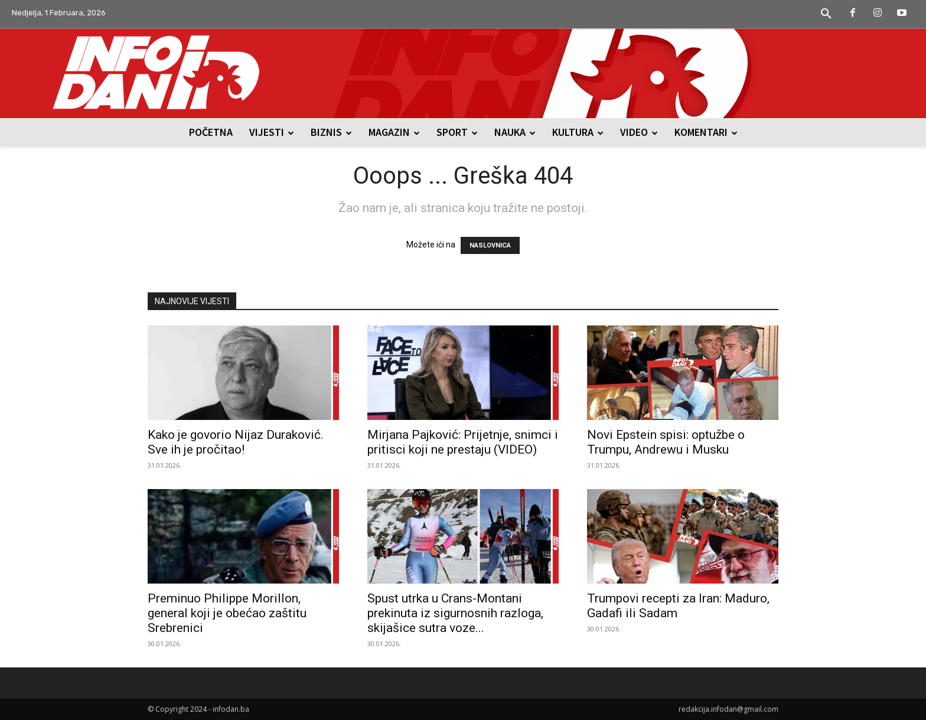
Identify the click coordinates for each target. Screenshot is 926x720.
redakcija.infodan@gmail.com (728, 709)
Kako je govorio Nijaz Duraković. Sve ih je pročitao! (236, 442)
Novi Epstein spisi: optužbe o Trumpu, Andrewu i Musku (666, 442)
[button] (826, 14)
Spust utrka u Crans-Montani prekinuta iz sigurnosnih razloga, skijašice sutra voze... (455, 613)
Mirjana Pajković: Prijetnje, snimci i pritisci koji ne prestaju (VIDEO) (462, 442)
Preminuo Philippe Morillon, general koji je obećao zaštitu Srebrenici (227, 613)
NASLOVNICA (490, 245)
